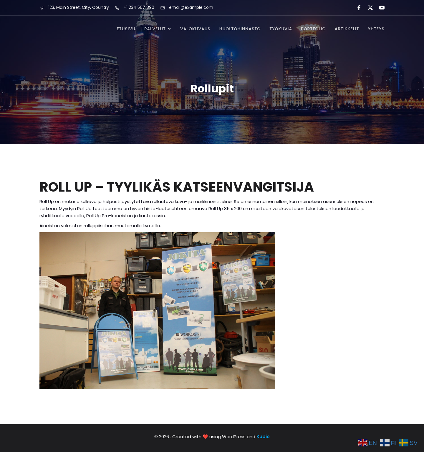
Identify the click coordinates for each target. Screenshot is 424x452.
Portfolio (313, 29)
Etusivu (126, 29)
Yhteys (376, 29)
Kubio (263, 436)
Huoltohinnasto (240, 29)
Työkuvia (280, 29)
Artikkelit (346, 29)
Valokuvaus (195, 29)
